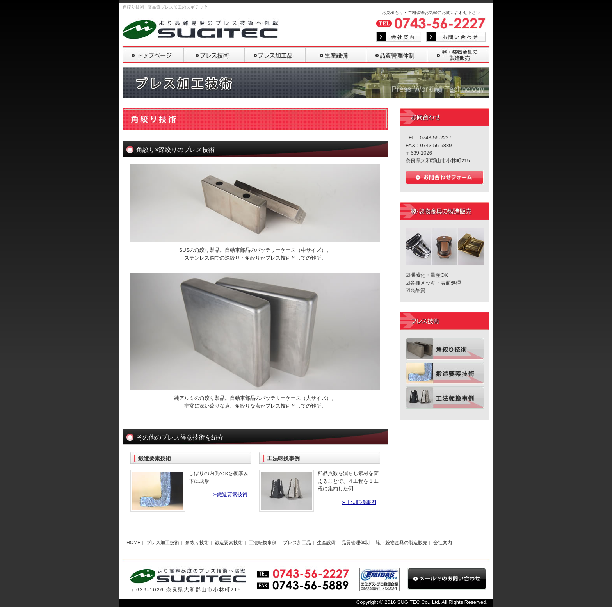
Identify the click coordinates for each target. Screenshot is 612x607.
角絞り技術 (197, 542)
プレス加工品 (297, 542)
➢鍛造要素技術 (230, 494)
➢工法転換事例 (359, 502)
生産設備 (326, 542)
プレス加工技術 (162, 542)
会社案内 (442, 542)
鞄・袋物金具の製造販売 (401, 542)
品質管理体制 (356, 542)
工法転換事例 (263, 542)
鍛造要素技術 (229, 542)
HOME (133, 542)
